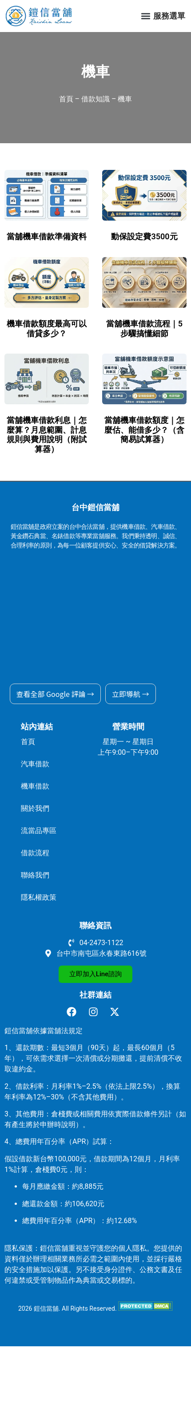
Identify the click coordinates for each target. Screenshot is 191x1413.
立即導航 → (130, 693)
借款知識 (95, 99)
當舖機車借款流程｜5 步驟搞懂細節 (144, 328)
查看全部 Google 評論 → (55, 693)
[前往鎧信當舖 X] (117, 1012)
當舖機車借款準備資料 (47, 236)
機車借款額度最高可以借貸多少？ (47, 328)
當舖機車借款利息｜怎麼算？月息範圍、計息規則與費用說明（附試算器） (47, 434)
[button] (145, 16)
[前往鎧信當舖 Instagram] (95, 1012)
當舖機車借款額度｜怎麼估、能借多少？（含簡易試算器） (144, 429)
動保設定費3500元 (144, 236)
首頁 (66, 99)
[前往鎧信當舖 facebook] (74, 1012)
